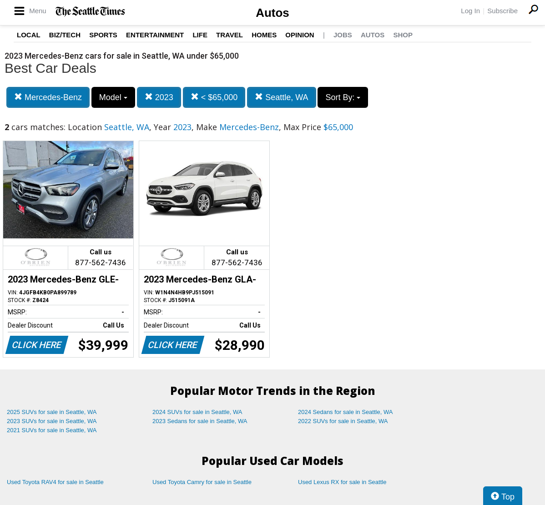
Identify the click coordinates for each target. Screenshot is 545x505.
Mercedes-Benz (48, 97)
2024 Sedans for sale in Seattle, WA (345, 412)
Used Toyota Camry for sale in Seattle (202, 482)
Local (28, 35)
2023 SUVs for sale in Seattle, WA (52, 421)
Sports (103, 35)
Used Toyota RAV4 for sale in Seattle (55, 482)
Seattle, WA (281, 97)
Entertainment (155, 35)
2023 (159, 97)
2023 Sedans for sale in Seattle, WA (199, 421)
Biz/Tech (65, 35)
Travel (229, 35)
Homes (264, 35)
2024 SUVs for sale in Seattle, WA (197, 412)
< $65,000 (214, 97)
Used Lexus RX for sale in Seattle (342, 482)
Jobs (342, 35)
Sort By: (342, 97)
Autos (272, 13)
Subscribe (502, 11)
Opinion (299, 35)
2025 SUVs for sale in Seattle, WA (52, 412)
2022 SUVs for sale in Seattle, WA (343, 421)
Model (113, 97)
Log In (470, 11)
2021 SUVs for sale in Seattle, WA (52, 430)
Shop (403, 35)
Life (199, 35)
